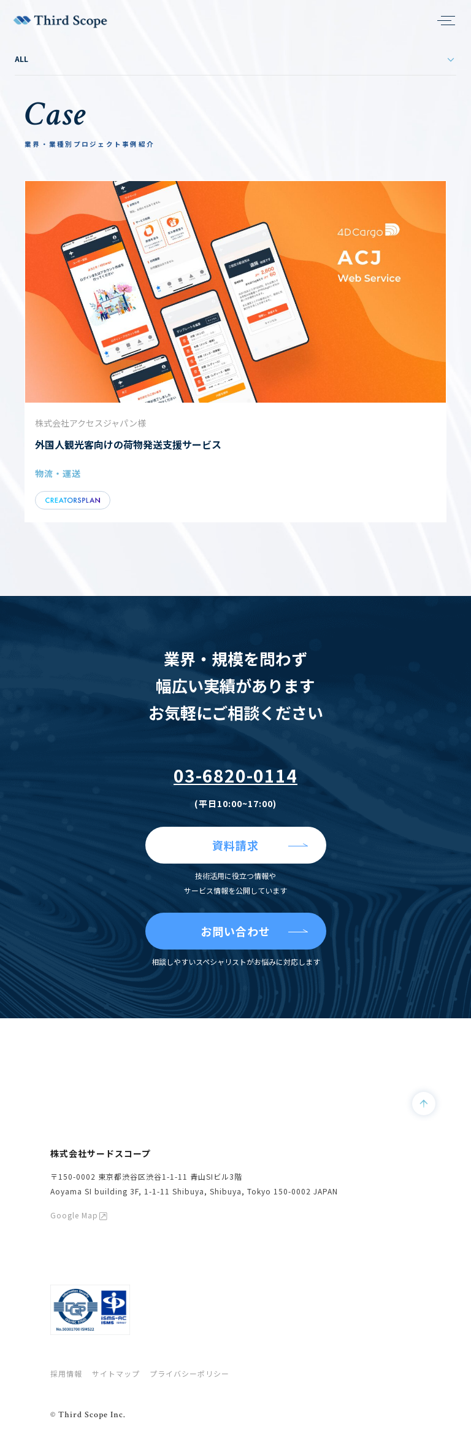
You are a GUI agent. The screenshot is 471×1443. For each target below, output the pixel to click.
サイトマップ (116, 1373)
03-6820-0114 (235, 775)
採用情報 (66, 1373)
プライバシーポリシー (189, 1373)
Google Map (74, 1215)
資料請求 (235, 845)
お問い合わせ (235, 931)
